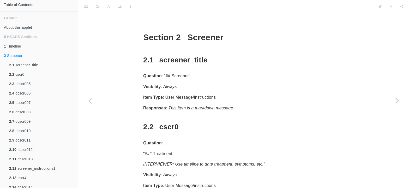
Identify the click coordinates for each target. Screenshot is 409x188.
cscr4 (18, 178)
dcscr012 (21, 150)
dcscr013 (21, 159)
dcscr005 (20, 84)
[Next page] (397, 100)
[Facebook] (391, 6)
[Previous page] (90, 100)
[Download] (120, 6)
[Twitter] (380, 6)
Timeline (12, 46)
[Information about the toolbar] (130, 6)
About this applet (18, 27)
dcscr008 (20, 112)
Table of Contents (18, 5)
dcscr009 (20, 121)
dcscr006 (20, 93)
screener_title (23, 65)
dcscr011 (20, 140)
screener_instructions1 (32, 168)
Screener (13, 56)
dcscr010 (20, 131)
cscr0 (17, 74)
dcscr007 (20, 103)
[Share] (401, 6)
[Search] (97, 6)
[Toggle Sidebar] (86, 6)
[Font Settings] (108, 6)
